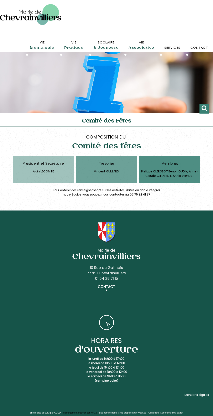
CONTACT (199, 47)
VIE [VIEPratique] (73, 45)
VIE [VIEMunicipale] (42, 45)
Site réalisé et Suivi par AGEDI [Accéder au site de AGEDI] (45, 412)
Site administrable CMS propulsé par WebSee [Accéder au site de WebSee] (122, 412)
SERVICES (172, 47)
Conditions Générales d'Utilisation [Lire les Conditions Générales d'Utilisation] (166, 412)
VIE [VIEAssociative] (141, 45)
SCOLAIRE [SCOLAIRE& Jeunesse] (106, 45)
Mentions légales (197, 395)
